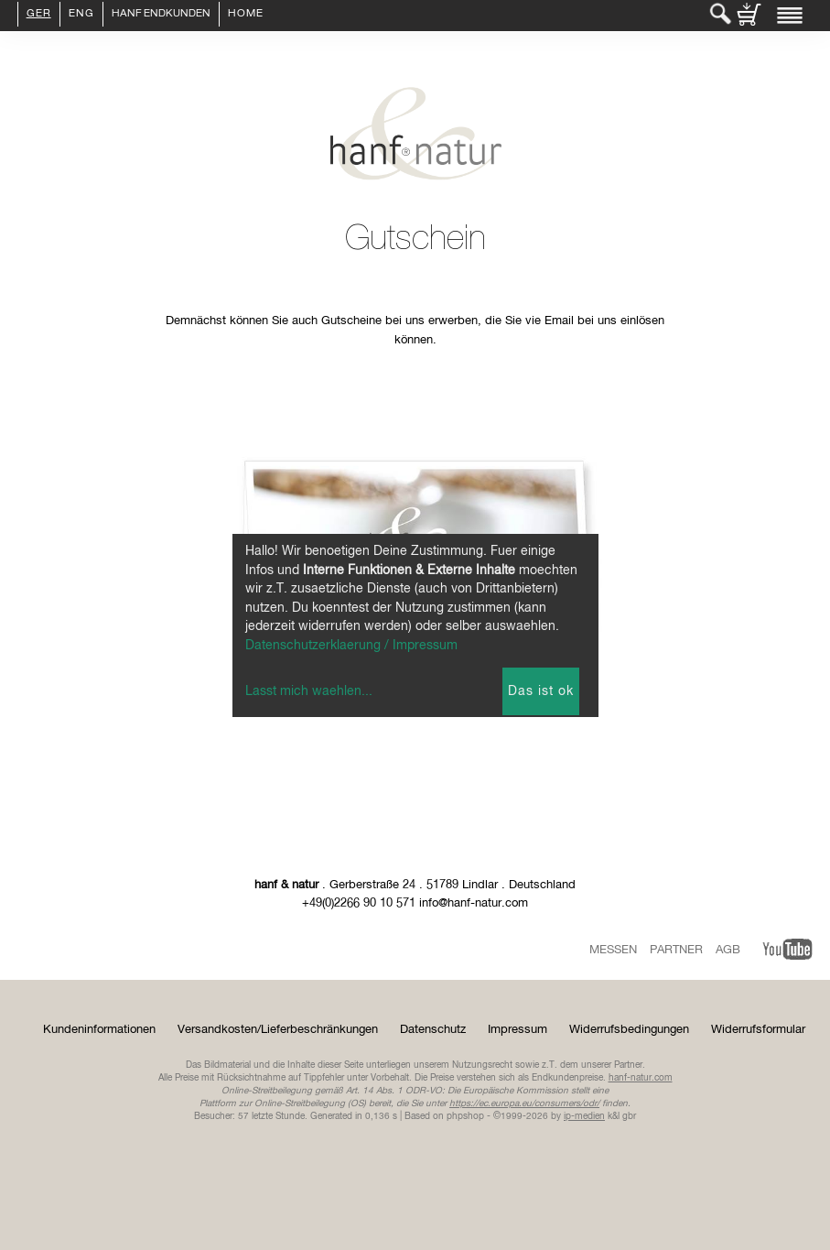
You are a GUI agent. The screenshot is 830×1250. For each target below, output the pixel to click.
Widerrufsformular (758, 1030)
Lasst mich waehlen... (308, 691)
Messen (613, 950)
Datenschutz (433, 1030)
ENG (81, 14)
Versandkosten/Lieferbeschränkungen (278, 1030)
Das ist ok (541, 691)
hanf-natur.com (641, 1077)
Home (246, 14)
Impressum (517, 1030)
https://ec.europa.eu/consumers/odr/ (524, 1103)
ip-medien (584, 1116)
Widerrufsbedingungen (629, 1030)
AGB (728, 950)
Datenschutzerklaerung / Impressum (351, 645)
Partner (676, 950)
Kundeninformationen (99, 1030)
